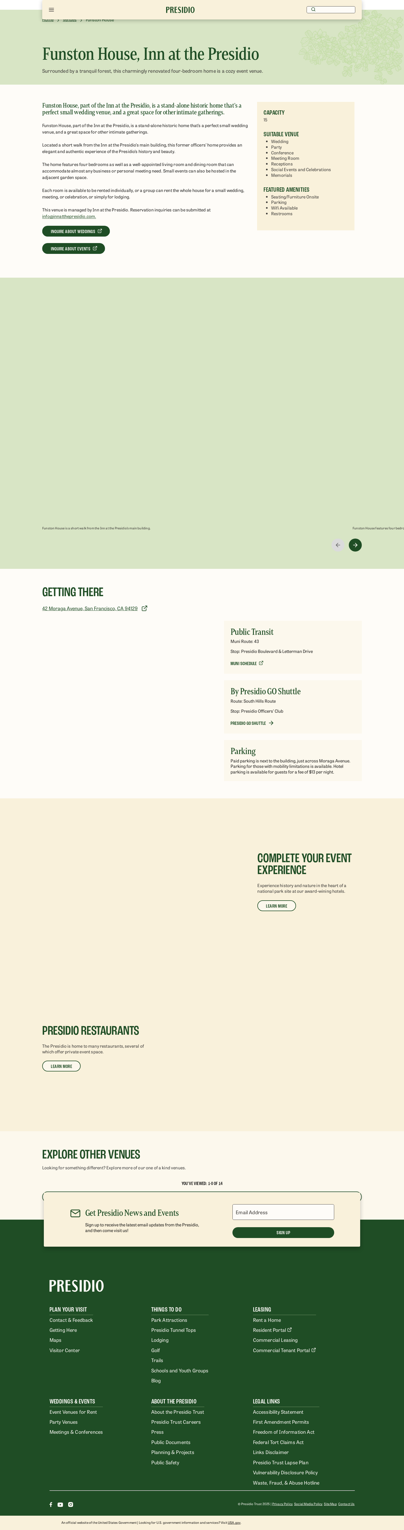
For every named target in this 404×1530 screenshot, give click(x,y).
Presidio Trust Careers (176, 1421)
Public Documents (171, 1442)
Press (157, 1431)
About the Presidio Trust (177, 1411)
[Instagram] (70, 1505)
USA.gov (234, 1522)
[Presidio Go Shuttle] (252, 723)
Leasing (262, 1309)
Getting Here (63, 1329)
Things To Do (166, 1309)
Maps (56, 1339)
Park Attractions (169, 1319)
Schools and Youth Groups (180, 1370)
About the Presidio (174, 1401)
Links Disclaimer (271, 1452)
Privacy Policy (282, 1504)
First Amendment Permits (281, 1421)
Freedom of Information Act (283, 1431)
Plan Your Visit (68, 1309)
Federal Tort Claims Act (278, 1442)
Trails (157, 1360)
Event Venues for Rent (73, 1411)
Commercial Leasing (275, 1339)
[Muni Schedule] (247, 663)
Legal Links (266, 1401)
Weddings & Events (72, 1401)
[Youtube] (60, 1505)
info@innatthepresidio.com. (69, 216)
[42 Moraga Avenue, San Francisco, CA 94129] (96, 608)
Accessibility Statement (278, 1411)
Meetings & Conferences (76, 1431)
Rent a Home (267, 1319)
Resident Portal (272, 1329)
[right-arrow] (355, 545)
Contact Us (346, 1504)
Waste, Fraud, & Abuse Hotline (286, 1482)
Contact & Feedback (71, 1319)
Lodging (160, 1339)
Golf (155, 1350)
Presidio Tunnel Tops (173, 1329)
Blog (156, 1380)
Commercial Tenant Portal (284, 1350)
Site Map (330, 1504)
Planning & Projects (172, 1452)
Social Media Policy (308, 1504)
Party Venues (64, 1421)
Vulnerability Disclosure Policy (285, 1472)
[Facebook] (51, 1505)
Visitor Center (65, 1350)
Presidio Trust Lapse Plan (280, 1462)
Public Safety (165, 1462)
